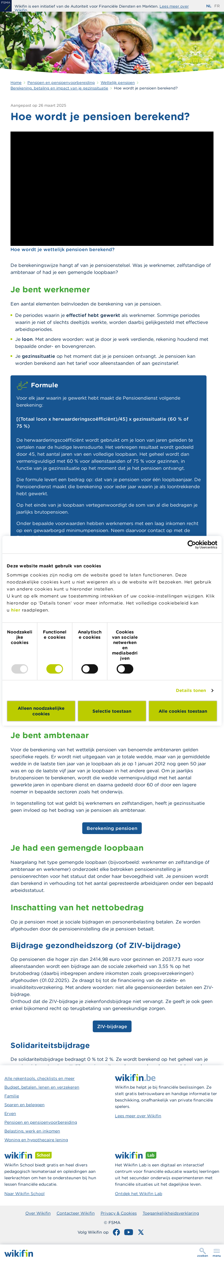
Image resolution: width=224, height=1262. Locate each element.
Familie (11, 1096)
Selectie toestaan (111, 711)
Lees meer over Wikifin (138, 1115)
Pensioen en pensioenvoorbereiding (40, 1122)
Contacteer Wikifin (76, 1213)
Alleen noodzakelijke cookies (41, 711)
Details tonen (191, 690)
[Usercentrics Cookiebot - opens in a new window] (191, 544)
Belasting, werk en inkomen (32, 1131)
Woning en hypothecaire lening (36, 1139)
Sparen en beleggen (24, 1104)
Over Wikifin (38, 1213)
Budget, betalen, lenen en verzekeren (41, 1087)
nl (208, 6)
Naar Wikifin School (24, 1193)
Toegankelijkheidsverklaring (171, 1213)
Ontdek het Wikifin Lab (138, 1193)
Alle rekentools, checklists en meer (39, 1078)
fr (217, 6)
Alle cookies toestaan (183, 711)
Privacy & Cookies (119, 1213)
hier (15, 610)
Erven (10, 1113)
